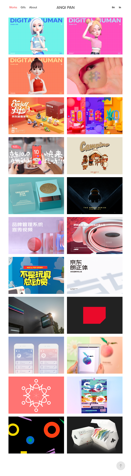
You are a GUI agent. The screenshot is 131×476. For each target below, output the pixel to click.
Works (13, 7)
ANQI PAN (66, 7)
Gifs (23, 7)
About (33, 7)
